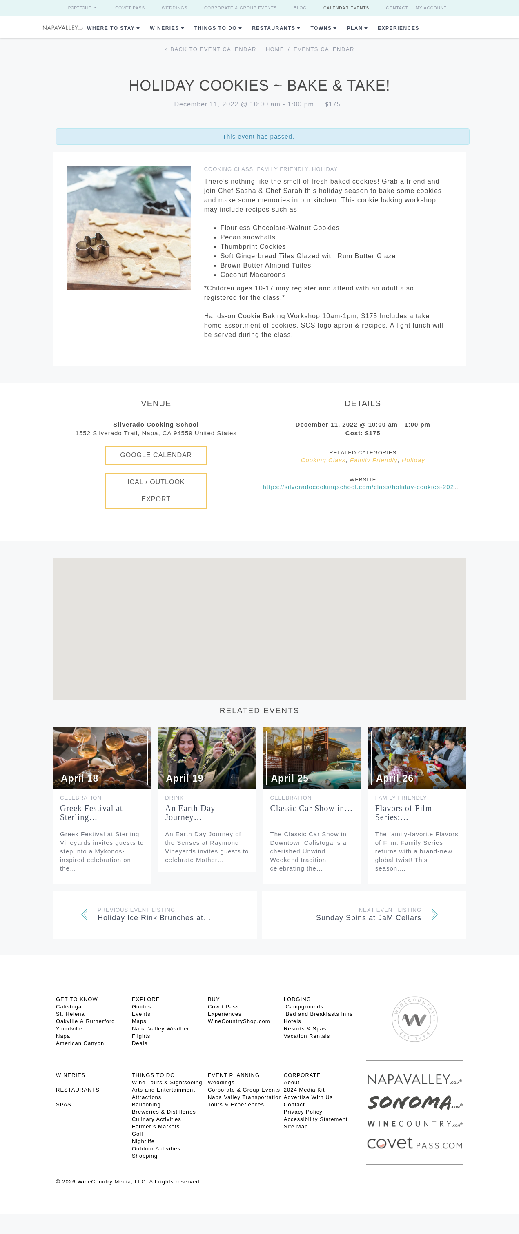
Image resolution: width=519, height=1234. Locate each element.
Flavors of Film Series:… (403, 813)
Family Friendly (282, 169)
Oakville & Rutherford (85, 1021)
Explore (146, 999)
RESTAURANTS (78, 1090)
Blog (300, 8)
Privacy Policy (303, 1112)
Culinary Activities (156, 1119)
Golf (137, 1134)
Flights (141, 1036)
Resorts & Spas (305, 1029)
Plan (355, 28)
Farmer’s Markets (156, 1126)
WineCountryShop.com (239, 1021)
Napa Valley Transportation (245, 1097)
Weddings (174, 8)
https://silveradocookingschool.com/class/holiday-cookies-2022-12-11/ (371, 486)
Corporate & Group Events (240, 8)
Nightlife (143, 1141)
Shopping (145, 1156)
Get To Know (77, 999)
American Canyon (80, 1043)
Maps (139, 1021)
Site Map (296, 1126)
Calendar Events (346, 8)
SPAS (63, 1104)
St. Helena (70, 1014)
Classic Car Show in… (311, 808)
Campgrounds (303, 1007)
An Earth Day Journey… (190, 813)
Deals (139, 1043)
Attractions (146, 1097)
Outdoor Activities (156, 1148)
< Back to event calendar (210, 49)
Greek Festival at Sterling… (91, 813)
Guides (141, 1007)
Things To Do (215, 28)
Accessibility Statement (316, 1119)
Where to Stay (111, 28)
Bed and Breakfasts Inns (318, 1014)
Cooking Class (229, 169)
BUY (214, 999)
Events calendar (324, 49)
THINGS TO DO (153, 1075)
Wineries (164, 28)
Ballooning (146, 1104)
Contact (397, 8)
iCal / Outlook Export (156, 491)
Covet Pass (130, 8)
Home (275, 49)
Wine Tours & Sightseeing (167, 1082)
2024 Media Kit (304, 1090)
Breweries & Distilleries (164, 1112)
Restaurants (273, 28)
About (292, 1082)
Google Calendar (156, 455)
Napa (63, 1036)
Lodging (297, 999)
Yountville (69, 1029)
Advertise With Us (308, 1097)
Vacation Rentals (307, 1036)
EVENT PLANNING (234, 1075)
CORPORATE (302, 1075)
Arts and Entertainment (163, 1090)
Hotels (292, 1021)
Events (141, 1014)
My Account (431, 8)
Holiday (325, 169)
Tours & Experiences (236, 1104)
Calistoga (69, 1007)
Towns (321, 28)
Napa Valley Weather (160, 1029)
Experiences (398, 28)
